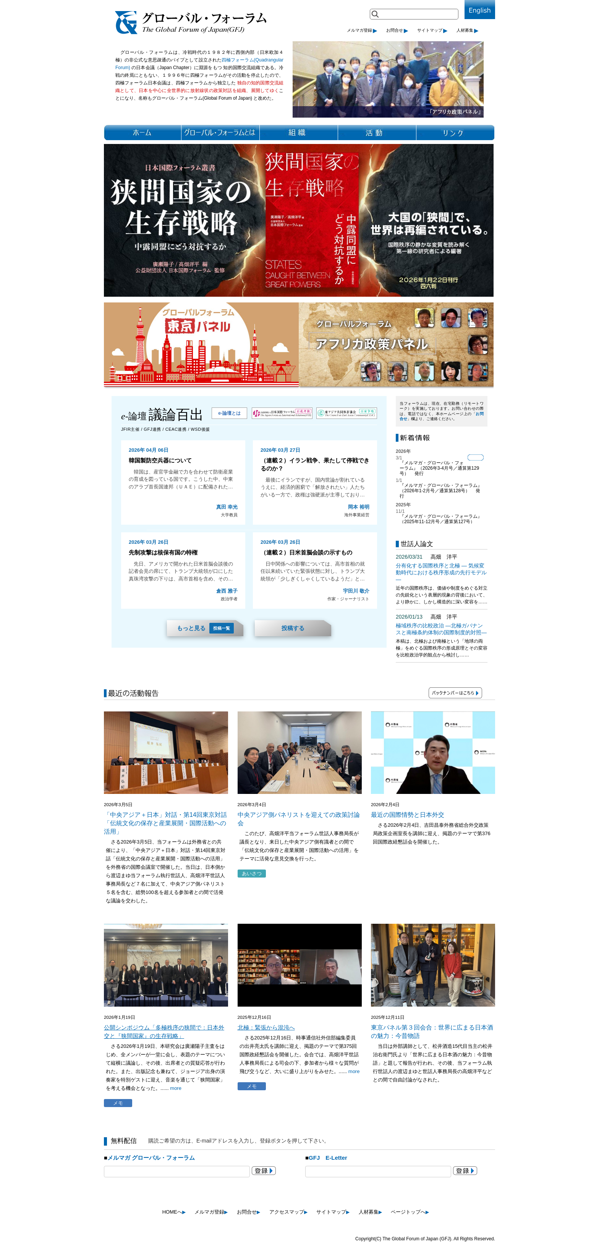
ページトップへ (410, 1212)
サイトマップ (432, 30)
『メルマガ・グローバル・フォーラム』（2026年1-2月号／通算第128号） (441, 488)
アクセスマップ (288, 1212)
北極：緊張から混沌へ (266, 1027)
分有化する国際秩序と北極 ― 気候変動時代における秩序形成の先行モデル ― (441, 572)
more (175, 1088)
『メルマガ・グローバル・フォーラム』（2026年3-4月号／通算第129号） (439, 468)
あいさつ (252, 873)
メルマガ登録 (362, 30)
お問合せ (397, 30)
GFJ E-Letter (328, 1157)
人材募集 (468, 30)
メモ (118, 1103)
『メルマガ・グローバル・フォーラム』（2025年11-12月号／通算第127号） (441, 519)
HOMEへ (174, 1212)
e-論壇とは (229, 413)
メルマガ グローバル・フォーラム (151, 1157)
